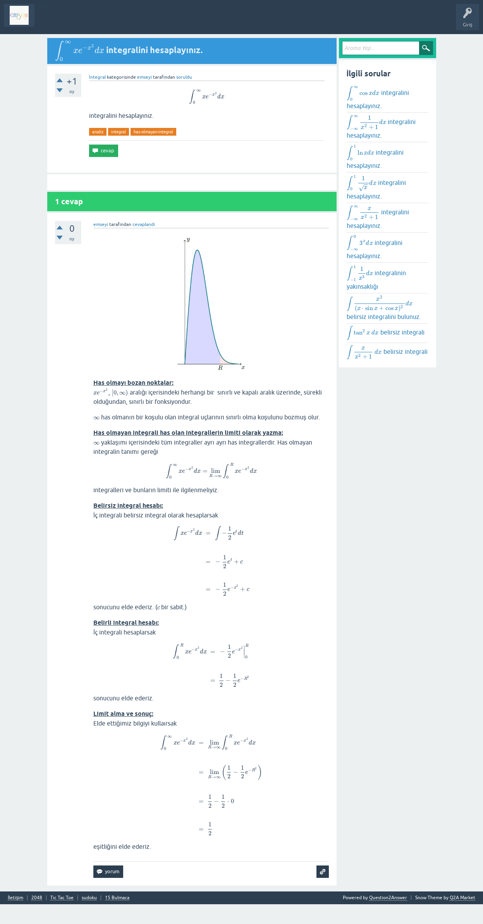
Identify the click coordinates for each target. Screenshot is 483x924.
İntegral (97, 77)
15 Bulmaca (117, 897)
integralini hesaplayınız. (378, 97)
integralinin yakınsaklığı (376, 277)
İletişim (15, 897)
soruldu (184, 77)
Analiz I (91, 21)
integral (118, 131)
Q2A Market (462, 897)
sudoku (89, 897)
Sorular (48, 21)
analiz (97, 131)
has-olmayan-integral (153, 131)
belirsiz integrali (386, 333)
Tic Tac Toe (62, 897)
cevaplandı (143, 224)
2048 (36, 897)
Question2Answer (388, 897)
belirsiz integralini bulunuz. (384, 307)
